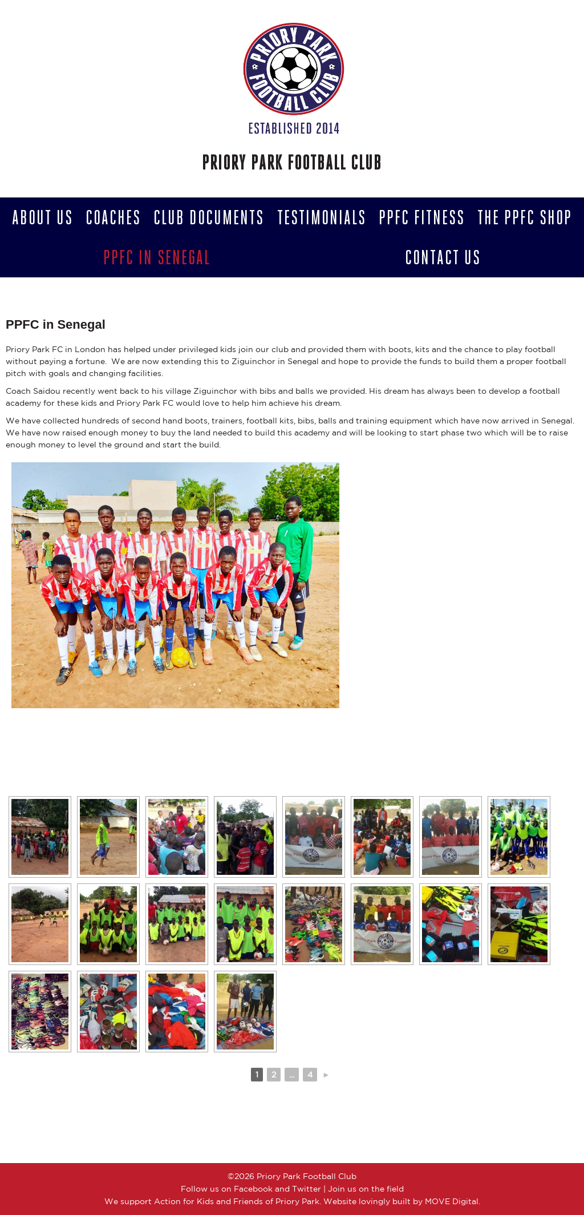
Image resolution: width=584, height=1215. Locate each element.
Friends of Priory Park (276, 1201)
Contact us (443, 257)
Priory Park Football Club (292, 162)
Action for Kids (184, 1201)
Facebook (253, 1188)
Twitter (306, 1188)
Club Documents (208, 217)
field (395, 1188)
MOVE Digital (451, 1201)
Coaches (113, 217)
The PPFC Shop (524, 217)
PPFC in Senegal (156, 257)
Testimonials (321, 217)
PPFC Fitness (422, 217)
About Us (42, 217)
